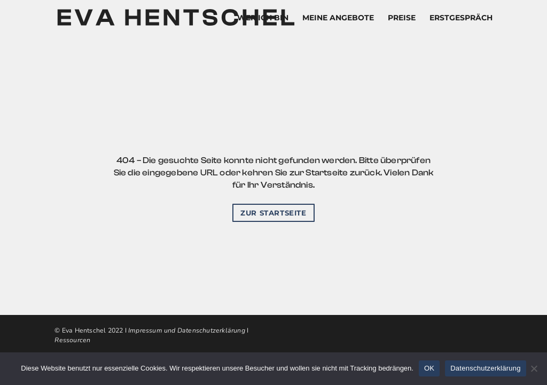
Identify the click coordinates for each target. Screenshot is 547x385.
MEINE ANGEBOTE (338, 18)
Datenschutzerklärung (485, 368)
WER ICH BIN (262, 18)
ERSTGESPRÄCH (461, 18)
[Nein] (533, 368)
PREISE (402, 18)
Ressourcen (72, 340)
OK (429, 368)
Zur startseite (273, 213)
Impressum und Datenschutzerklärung (186, 330)
